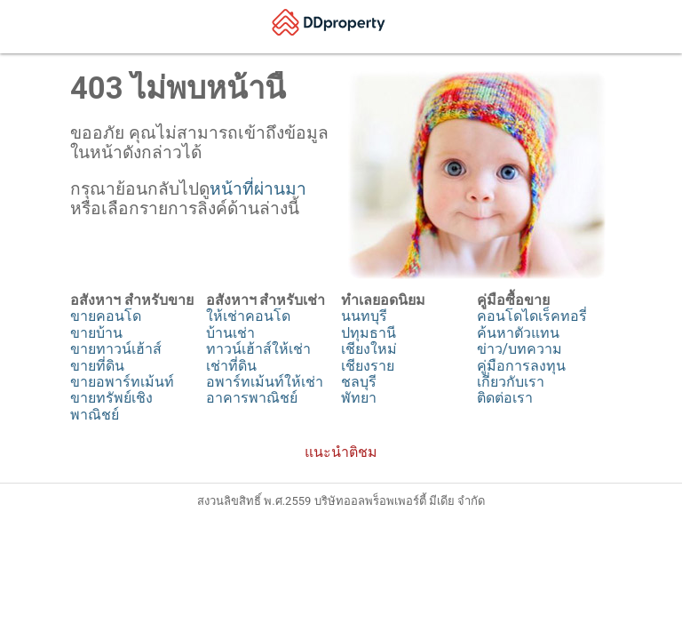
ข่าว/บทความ (520, 348)
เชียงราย (367, 365)
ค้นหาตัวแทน (518, 332)
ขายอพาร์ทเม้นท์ (122, 381)
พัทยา (359, 397)
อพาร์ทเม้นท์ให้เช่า (264, 381)
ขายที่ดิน (97, 365)
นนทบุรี (364, 316)
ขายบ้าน (96, 332)
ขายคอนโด (105, 316)
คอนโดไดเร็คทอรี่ (532, 316)
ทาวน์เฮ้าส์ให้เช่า (258, 348)
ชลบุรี (359, 381)
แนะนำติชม (341, 452)
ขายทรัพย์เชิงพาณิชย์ (111, 405)
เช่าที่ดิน (231, 365)
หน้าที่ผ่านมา (258, 189)
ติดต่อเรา (505, 397)
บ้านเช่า (230, 332)
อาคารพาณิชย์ (251, 397)
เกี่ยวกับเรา (510, 381)
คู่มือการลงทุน (521, 365)
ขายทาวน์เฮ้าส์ (116, 348)
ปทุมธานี (368, 332)
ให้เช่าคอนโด (248, 316)
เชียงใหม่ (369, 348)
